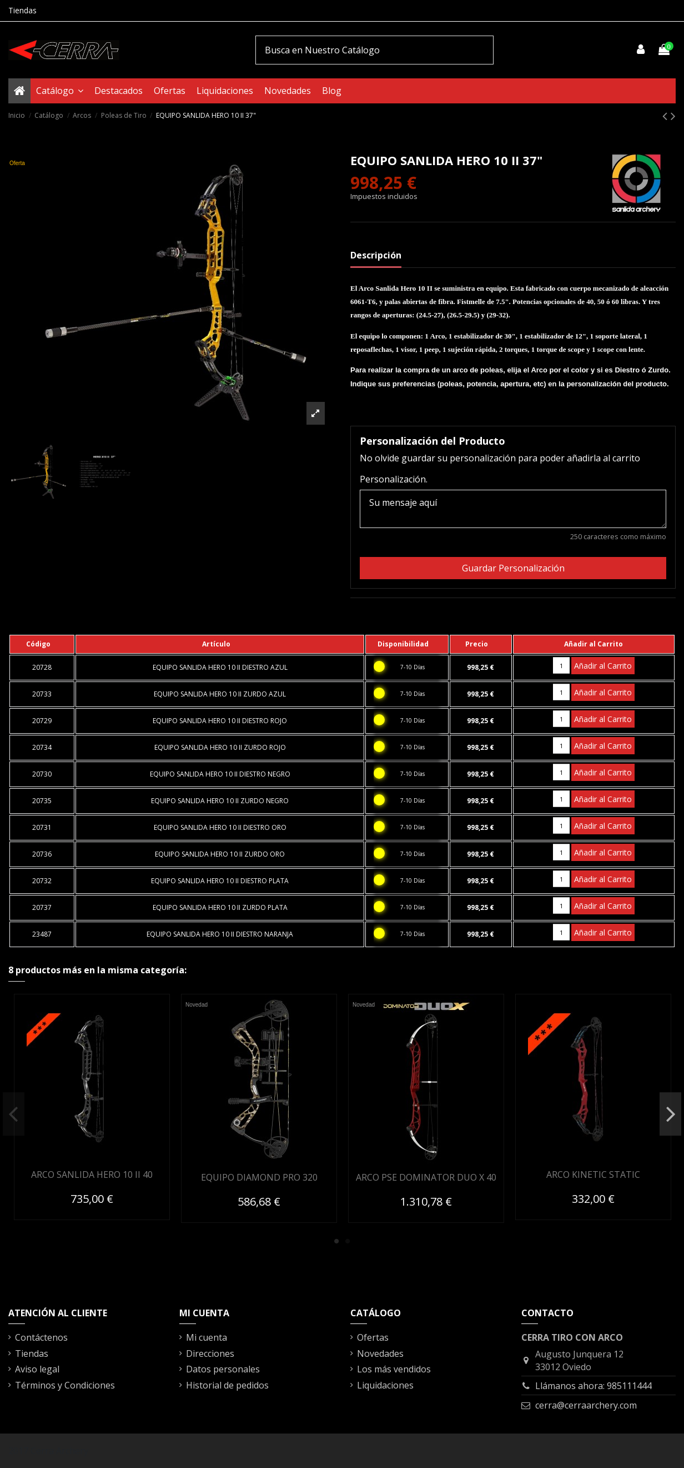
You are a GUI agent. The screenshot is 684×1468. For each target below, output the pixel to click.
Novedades (380, 1353)
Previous (13, 1114)
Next (670, 1114)
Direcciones (210, 1353)
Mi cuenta (206, 1337)
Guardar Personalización (513, 568)
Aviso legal (37, 1369)
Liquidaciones (385, 1385)
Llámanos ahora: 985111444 (593, 1386)
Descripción (375, 255)
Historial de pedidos (227, 1385)
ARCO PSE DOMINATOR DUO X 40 (426, 1177)
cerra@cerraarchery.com (586, 1405)
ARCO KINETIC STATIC (593, 1174)
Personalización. (394, 479)
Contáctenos (41, 1337)
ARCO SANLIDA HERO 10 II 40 (92, 1174)
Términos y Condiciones (65, 1385)
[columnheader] (41, 644)
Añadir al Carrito (603, 665)
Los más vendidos (394, 1369)
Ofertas (373, 1337)
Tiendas (22, 10)
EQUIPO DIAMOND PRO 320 (259, 1177)
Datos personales (223, 1369)
